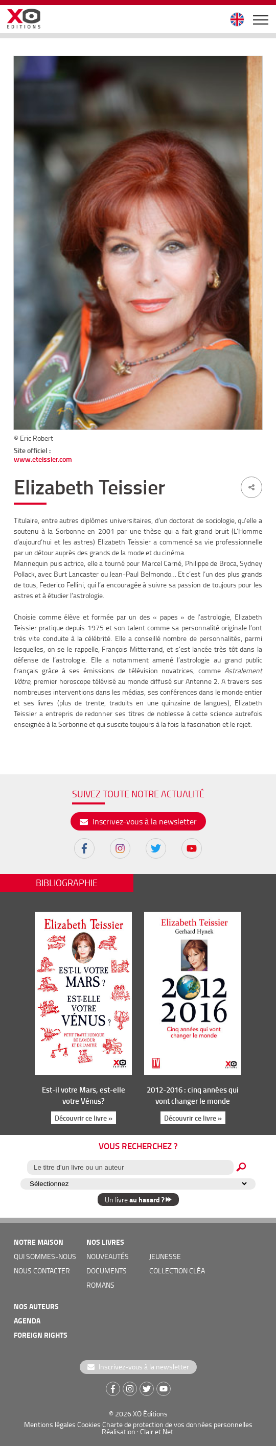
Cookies (89, 1424)
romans (100, 1285)
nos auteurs (36, 1306)
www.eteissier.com (43, 459)
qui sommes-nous (45, 1256)
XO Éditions (150, 1413)
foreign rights (40, 1335)
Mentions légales (50, 1424)
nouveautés (107, 1256)
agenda (27, 1320)
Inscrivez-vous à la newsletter (138, 821)
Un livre (138, 1199)
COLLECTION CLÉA (177, 1270)
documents (106, 1270)
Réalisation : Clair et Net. (138, 1431)
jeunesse (165, 1256)
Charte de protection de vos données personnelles (177, 1424)
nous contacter (42, 1270)
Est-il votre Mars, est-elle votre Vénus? (83, 1095)
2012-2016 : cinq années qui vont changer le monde (193, 1095)
